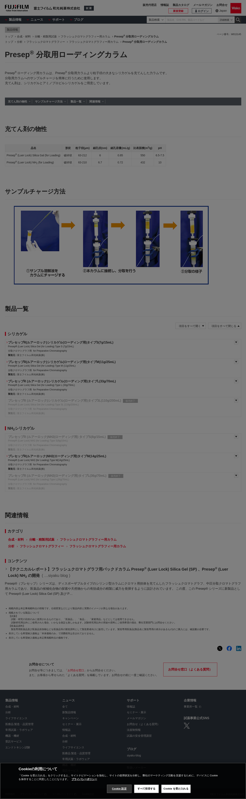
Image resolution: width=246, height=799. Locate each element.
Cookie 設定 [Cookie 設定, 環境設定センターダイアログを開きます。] (119, 788)
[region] (123, 781)
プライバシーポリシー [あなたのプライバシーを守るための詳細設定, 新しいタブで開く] (84, 779)
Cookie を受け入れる (175, 788)
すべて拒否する (146, 788)
